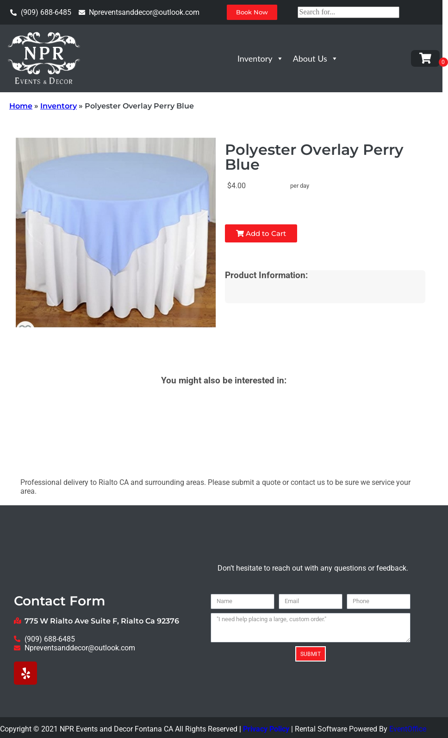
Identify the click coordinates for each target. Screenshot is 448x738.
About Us (315, 58)
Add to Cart (261, 233)
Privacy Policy (266, 729)
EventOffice (407, 729)
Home (20, 106)
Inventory (260, 58)
